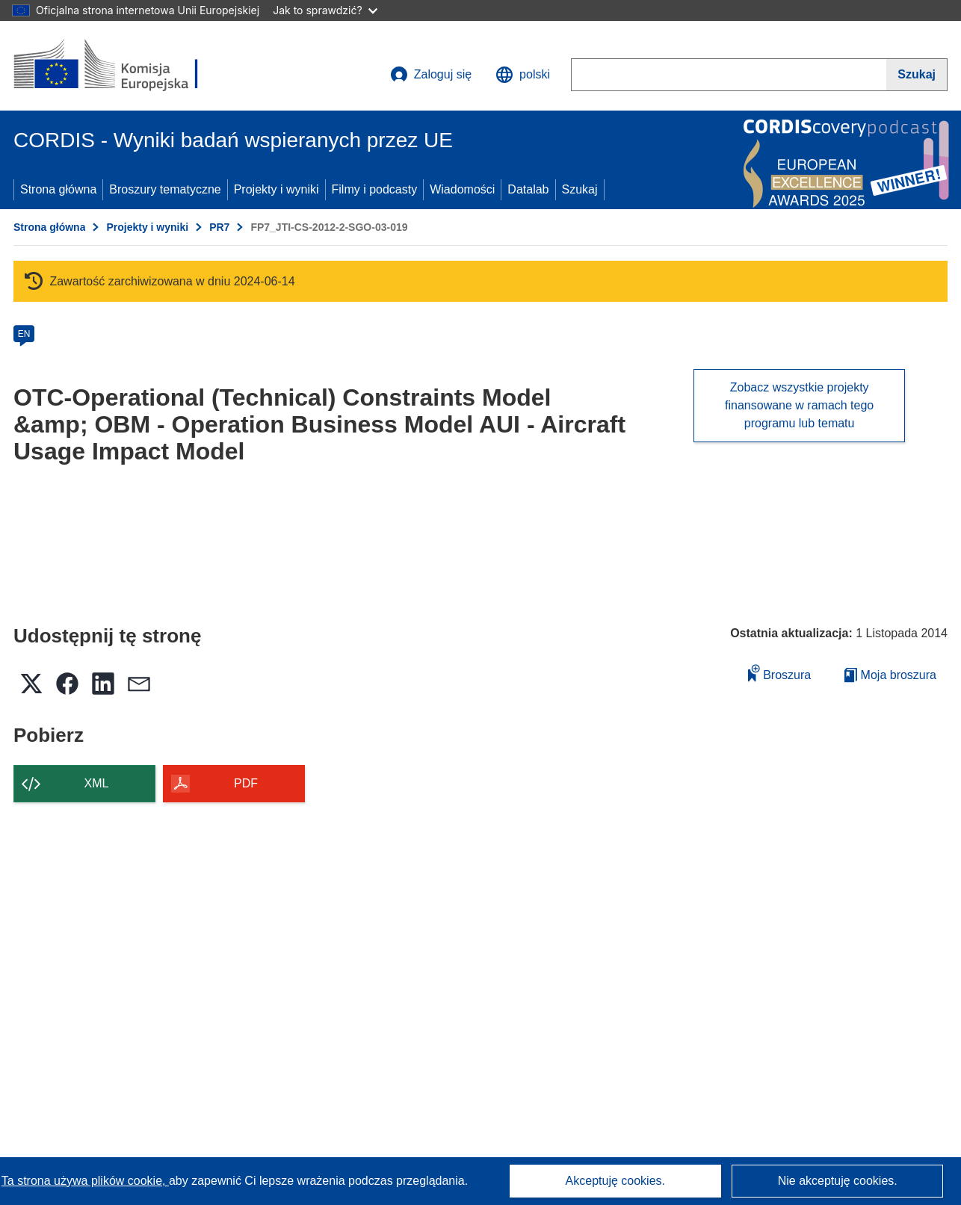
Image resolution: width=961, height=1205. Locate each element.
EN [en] (24, 334)
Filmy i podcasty (375, 189)
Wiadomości (462, 189)
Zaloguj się (431, 75)
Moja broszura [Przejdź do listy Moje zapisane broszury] (890, 675)
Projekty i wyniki (276, 189)
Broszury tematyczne (164, 189)
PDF (246, 783)
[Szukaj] (917, 74)
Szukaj (580, 189)
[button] (522, 75)
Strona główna (58, 189)
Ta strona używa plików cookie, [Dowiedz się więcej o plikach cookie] (85, 1180)
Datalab (528, 189)
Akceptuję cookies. (615, 1180)
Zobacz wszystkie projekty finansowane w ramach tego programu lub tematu (799, 405)
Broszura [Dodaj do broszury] (779, 672)
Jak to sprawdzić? (325, 10)
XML (96, 783)
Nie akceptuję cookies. (837, 1180)
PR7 (219, 227)
